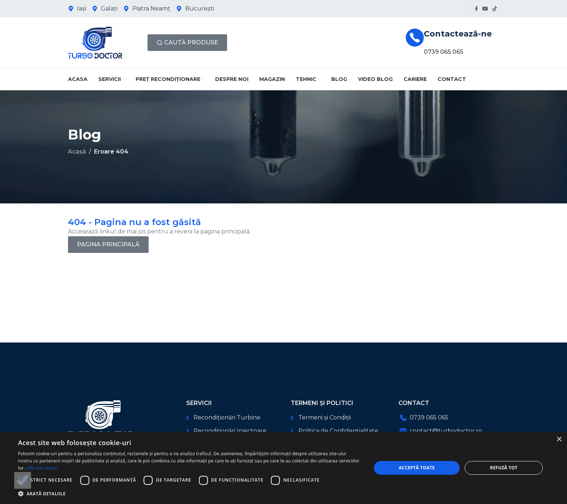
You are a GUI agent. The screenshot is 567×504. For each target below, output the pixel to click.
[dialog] (283, 468)
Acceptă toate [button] (417, 468)
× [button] (559, 439)
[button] (189, 494)
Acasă (77, 151)
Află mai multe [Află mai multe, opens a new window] (41, 468)
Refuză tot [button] (503, 468)
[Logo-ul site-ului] (95, 42)
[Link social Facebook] (476, 9)
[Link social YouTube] (485, 9)
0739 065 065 (443, 51)
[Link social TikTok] (494, 9)
